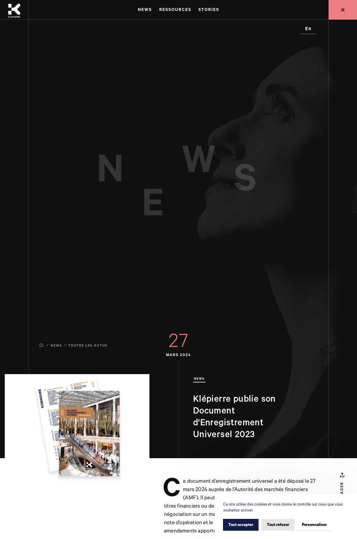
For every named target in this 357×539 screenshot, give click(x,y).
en (308, 29)
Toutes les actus (87, 345)
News (56, 345)
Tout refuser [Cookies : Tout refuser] (278, 525)
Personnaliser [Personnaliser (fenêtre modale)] (314, 525)
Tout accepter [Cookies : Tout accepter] (240, 525)
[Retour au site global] (343, 10)
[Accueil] (14, 10)
